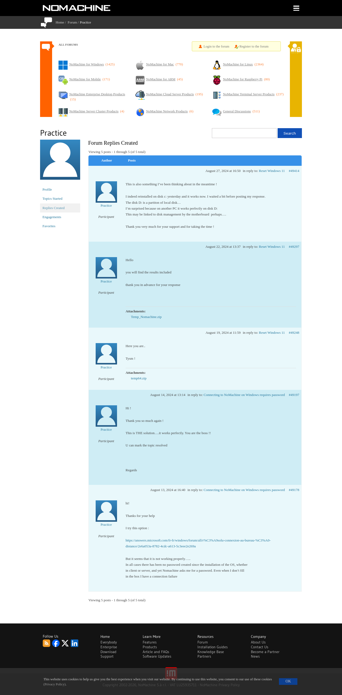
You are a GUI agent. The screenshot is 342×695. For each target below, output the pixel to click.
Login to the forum (217, 46)
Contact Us (259, 647)
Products (150, 647)
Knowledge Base (210, 651)
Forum (72, 22)
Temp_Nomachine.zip (146, 317)
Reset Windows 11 (272, 171)
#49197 (294, 395)
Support (107, 656)
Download (108, 651)
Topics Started (52, 199)
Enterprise (108, 647)
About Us (258, 642)
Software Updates (157, 656)
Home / (62, 22)
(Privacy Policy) (55, 684)
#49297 (294, 247)
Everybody (108, 642)
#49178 (294, 490)
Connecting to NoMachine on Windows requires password (244, 395)
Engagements (51, 217)
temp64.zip (138, 378)
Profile (47, 189)
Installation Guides (212, 647)
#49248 (294, 333)
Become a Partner (265, 651)
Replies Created (53, 208)
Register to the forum (254, 46)
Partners (204, 656)
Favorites (48, 226)
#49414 (294, 171)
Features (150, 642)
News (255, 656)
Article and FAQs (156, 651)
